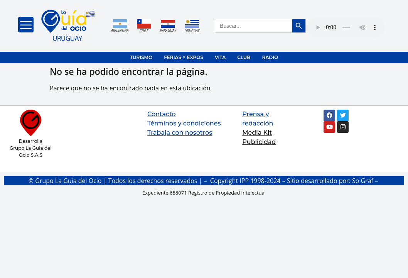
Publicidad (259, 142)
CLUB (243, 57)
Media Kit (257, 132)
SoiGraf (362, 180)
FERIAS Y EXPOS (183, 57)
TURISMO (141, 57)
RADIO (270, 57)
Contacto (161, 114)
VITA (220, 57)
